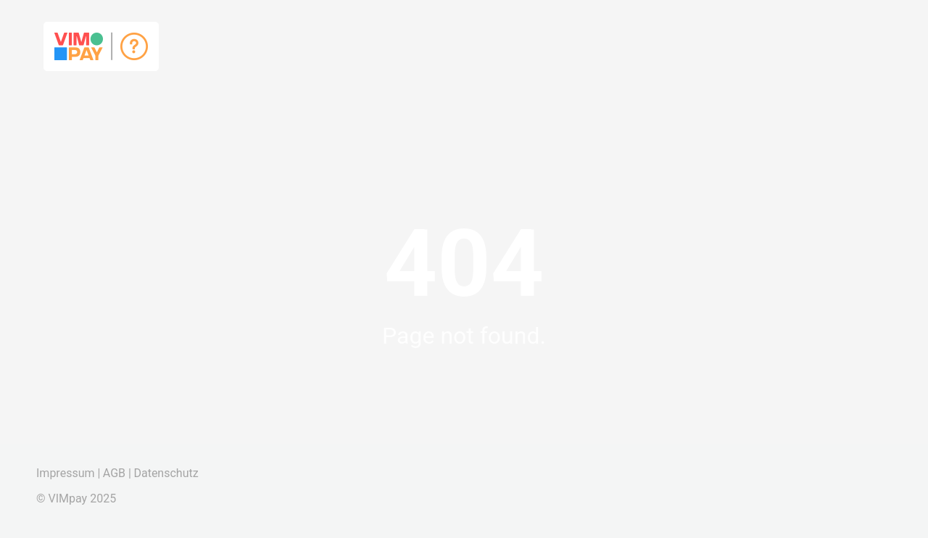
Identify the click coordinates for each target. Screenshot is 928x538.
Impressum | (68, 473)
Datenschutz (165, 473)
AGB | (117, 473)
